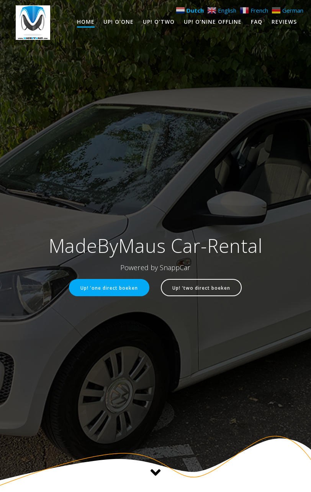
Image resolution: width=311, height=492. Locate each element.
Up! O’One (118, 21)
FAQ (256, 21)
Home (86, 21)
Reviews (284, 21)
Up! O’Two (159, 21)
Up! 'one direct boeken (109, 288)
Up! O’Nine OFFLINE (213, 21)
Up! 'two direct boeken (201, 288)
